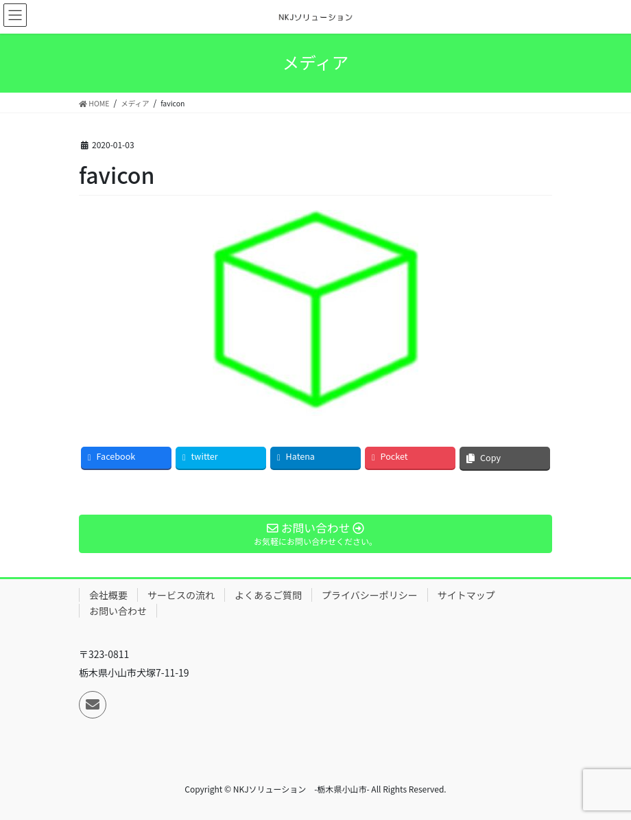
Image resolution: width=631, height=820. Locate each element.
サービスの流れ (181, 595)
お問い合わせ (118, 611)
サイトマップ (466, 595)
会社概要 (108, 595)
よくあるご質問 (268, 595)
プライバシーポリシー (370, 595)
